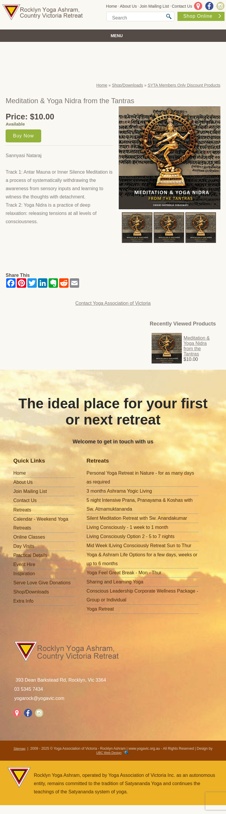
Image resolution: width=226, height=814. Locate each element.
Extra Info (23, 600)
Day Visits (23, 546)
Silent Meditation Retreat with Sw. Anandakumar (137, 518)
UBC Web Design (109, 752)
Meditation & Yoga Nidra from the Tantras (197, 346)
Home (111, 6)
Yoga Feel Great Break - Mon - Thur (124, 572)
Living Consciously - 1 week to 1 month (127, 527)
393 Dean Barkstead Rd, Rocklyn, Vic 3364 (61, 680)
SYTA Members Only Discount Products (184, 85)
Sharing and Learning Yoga (115, 581)
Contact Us (182, 6)
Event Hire (24, 564)
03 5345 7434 (28, 689)
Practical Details (30, 555)
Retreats (22, 509)
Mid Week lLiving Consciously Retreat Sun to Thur (139, 545)
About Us (128, 6)
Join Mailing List (154, 6)
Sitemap (19, 748)
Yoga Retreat (100, 608)
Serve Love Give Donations (42, 582)
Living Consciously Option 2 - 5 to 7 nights (131, 536)
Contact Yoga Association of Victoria (113, 303)
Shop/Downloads (127, 85)
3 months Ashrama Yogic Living (119, 491)
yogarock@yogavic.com (39, 698)
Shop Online (202, 16)
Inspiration (24, 573)
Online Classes (29, 537)
